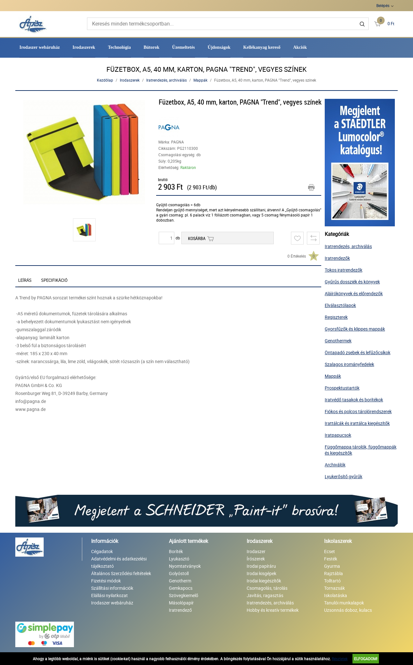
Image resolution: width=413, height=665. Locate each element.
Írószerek (256, 559)
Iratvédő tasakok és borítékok (354, 400)
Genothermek (338, 341)
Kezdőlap (105, 80)
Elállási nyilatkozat (109, 595)
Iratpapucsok (338, 435)
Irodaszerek (84, 47)
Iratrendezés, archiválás (166, 80)
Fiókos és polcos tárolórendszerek (358, 411)
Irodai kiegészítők (264, 581)
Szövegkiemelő (183, 595)
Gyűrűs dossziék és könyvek (352, 282)
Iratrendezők (337, 258)
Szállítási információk (112, 588)
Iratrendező (180, 610)
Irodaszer (256, 551)
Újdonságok (219, 47)
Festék (330, 559)
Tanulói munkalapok (344, 603)
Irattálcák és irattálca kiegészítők (357, 423)
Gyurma (332, 566)
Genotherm (180, 581)
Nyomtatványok (185, 566)
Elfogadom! (365, 658)
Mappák (200, 80)
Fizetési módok (106, 581)
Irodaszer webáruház (39, 47)
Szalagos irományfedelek (349, 364)
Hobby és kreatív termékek (273, 610)
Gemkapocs (180, 588)
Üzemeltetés (183, 47)
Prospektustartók (342, 388)
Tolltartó (332, 581)
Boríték (176, 551)
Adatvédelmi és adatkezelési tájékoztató (119, 562)
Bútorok (152, 47)
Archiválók (335, 465)
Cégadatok (102, 551)
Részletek (340, 658)
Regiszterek (336, 317)
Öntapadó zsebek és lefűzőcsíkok (357, 352)
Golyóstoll (179, 573)
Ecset (329, 551)
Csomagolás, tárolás (267, 588)
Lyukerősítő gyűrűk (343, 476)
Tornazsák (334, 588)
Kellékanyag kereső (261, 47)
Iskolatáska (335, 595)
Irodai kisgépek (261, 573)
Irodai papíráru (261, 566)
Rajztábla (333, 573)
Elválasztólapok (340, 305)
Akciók (300, 47)
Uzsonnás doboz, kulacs (348, 610)
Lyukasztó (179, 559)
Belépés (382, 5)
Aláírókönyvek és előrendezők (354, 293)
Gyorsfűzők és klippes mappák (355, 329)
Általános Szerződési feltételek (121, 573)
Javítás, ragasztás (265, 595)
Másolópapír (181, 603)
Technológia (119, 47)
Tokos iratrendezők (343, 270)
